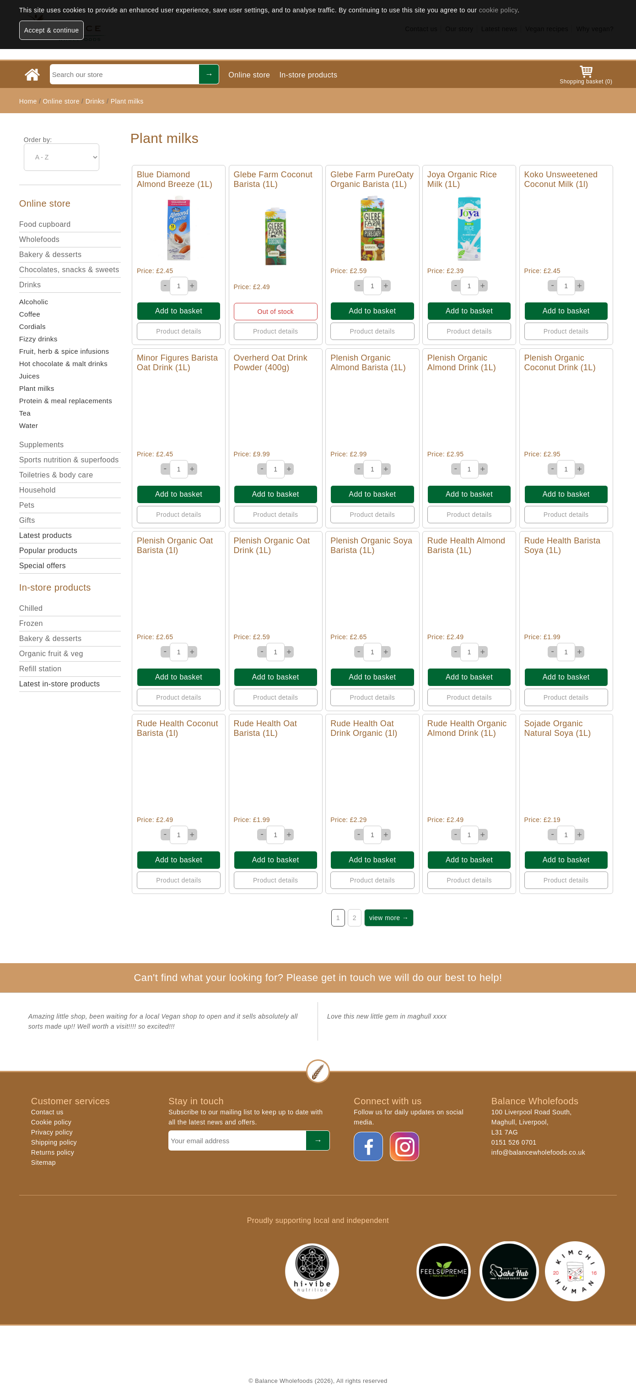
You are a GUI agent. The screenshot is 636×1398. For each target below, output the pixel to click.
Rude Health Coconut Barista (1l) (177, 728)
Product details (178, 331)
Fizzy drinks (38, 339)
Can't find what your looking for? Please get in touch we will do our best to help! (318, 977)
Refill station (40, 669)
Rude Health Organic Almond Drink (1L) (467, 728)
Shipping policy (54, 1142)
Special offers (42, 566)
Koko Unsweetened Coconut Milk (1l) (561, 179)
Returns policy (52, 1152)
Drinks (95, 101)
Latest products (45, 535)
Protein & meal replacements (65, 401)
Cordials (32, 326)
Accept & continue (51, 30)
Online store (249, 75)
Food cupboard (45, 224)
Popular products (48, 550)
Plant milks (127, 101)
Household (37, 490)
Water (28, 425)
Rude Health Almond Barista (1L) (466, 545)
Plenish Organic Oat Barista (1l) (175, 545)
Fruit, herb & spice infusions (64, 351)
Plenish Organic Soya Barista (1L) (371, 545)
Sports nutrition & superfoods (69, 460)
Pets (27, 505)
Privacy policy (52, 1132)
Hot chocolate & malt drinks (63, 363)
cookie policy (498, 10)
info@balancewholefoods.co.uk (538, 1152)
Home (28, 101)
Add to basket (178, 311)
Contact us (47, 1112)
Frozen (31, 623)
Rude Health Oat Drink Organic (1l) (363, 728)
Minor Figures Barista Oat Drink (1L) (177, 362)
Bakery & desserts (50, 254)
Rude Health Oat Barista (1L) (265, 728)
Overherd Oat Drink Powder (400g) (270, 362)
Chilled (31, 608)
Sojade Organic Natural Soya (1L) (557, 728)
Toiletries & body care (56, 475)
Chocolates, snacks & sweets (69, 270)
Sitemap (43, 1162)
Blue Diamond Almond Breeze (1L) (174, 179)
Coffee (29, 314)
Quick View (178, 228)
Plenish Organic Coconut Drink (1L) (560, 362)
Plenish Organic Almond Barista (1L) (368, 362)
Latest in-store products (59, 684)
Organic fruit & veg (51, 654)
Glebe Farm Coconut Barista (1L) (273, 179)
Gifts (27, 520)
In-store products (308, 75)
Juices (29, 376)
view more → (389, 917)
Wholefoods (39, 239)
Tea (25, 413)
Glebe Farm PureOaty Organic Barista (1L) (372, 179)
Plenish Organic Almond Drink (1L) (461, 362)
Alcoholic (34, 302)
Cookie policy (51, 1122)
